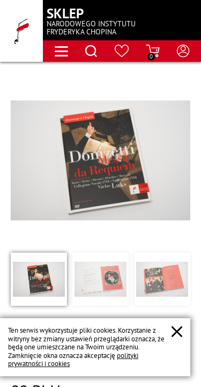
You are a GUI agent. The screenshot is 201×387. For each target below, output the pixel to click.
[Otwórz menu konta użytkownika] (183, 51)
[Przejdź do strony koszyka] (152, 51)
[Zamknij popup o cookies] (177, 331)
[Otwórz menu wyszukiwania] (91, 51)
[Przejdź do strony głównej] (21, 31)
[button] (39, 279)
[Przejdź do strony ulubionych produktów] (122, 51)
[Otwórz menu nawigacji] (61, 51)
